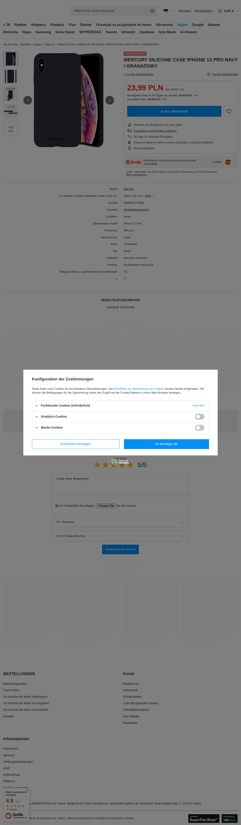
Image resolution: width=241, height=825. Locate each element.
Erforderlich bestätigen (76, 444)
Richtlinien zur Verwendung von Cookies (139, 388)
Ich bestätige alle (166, 444)
